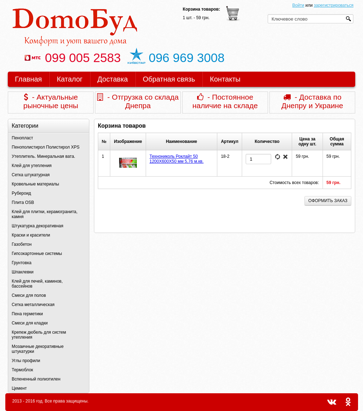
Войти (298, 5)
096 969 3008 (176, 58)
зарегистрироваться (333, 5)
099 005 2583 (72, 58)
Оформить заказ (327, 200)
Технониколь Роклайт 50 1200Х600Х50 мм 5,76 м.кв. (176, 159)
